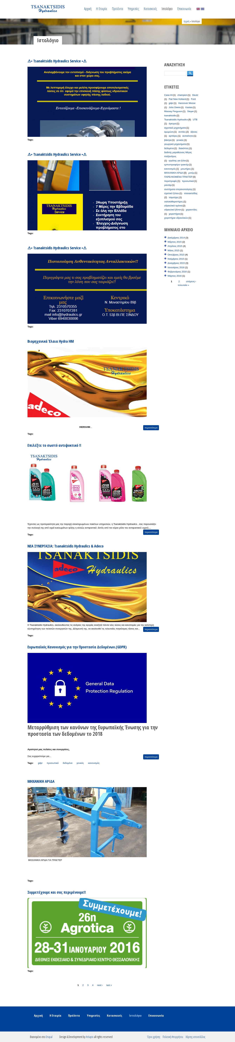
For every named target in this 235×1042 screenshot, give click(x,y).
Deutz (195, 95)
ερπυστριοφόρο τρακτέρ (176, 164)
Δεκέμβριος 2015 (176, 263)
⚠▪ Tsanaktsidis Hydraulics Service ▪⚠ (57, 60)
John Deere (174, 107)
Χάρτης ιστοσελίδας (195, 1037)
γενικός (80, 763)
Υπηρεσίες (133, 8)
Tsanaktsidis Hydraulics (176, 119)
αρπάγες (173, 136)
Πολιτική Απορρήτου (173, 1037)
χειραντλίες (191, 209)
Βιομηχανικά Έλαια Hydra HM (51, 341)
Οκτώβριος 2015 (176, 254)
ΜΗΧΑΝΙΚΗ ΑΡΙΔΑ (41, 781)
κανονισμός (94, 763)
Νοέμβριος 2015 (176, 259)
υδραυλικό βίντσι (172, 209)
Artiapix (89, 1037)
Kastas (188, 107)
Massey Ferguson (173, 111)
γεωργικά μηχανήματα (175, 144)
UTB (195, 119)
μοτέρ (191, 173)
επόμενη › (191, 281)
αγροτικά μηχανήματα (175, 127)
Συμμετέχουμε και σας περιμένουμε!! (57, 892)
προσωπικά (53, 763)
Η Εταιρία (101, 8)
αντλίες (182, 132)
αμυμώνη (169, 132)
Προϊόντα (117, 8)
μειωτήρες (186, 168)
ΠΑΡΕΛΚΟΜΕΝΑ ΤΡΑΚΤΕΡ (178, 177)
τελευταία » (183, 285)
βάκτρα (168, 140)
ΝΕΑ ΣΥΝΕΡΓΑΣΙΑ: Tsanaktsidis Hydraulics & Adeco (66, 546)
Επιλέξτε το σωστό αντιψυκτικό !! (54, 445)
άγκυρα (172, 123)
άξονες (193, 132)
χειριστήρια (174, 213)
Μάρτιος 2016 (175, 276)
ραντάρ (167, 185)
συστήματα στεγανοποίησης (178, 189)
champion (182, 95)
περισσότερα (151, 427)
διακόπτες (184, 148)
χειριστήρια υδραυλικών (176, 218)
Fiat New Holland (177, 99)
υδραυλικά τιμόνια (173, 205)
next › (100, 985)
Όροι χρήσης (153, 1037)
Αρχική (87, 8)
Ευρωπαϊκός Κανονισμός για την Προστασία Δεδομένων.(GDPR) (77, 646)
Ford (193, 99)
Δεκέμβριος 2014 (176, 237)
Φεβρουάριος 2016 (177, 271)
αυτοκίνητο (187, 136)
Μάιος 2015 (173, 250)
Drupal (49, 1037)
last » (109, 985)
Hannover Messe (186, 103)
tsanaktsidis (170, 115)
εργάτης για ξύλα (177, 160)
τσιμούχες (174, 197)
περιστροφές (170, 181)
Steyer (190, 111)
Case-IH (168, 95)
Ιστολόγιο (167, 8)
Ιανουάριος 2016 (176, 267)
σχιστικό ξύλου (171, 193)
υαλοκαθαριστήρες (173, 201)
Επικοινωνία (184, 8)
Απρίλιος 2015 (175, 246)
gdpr (40, 763)
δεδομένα (67, 763)
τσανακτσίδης (191, 193)
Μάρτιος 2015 (175, 242)
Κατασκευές (150, 8)
